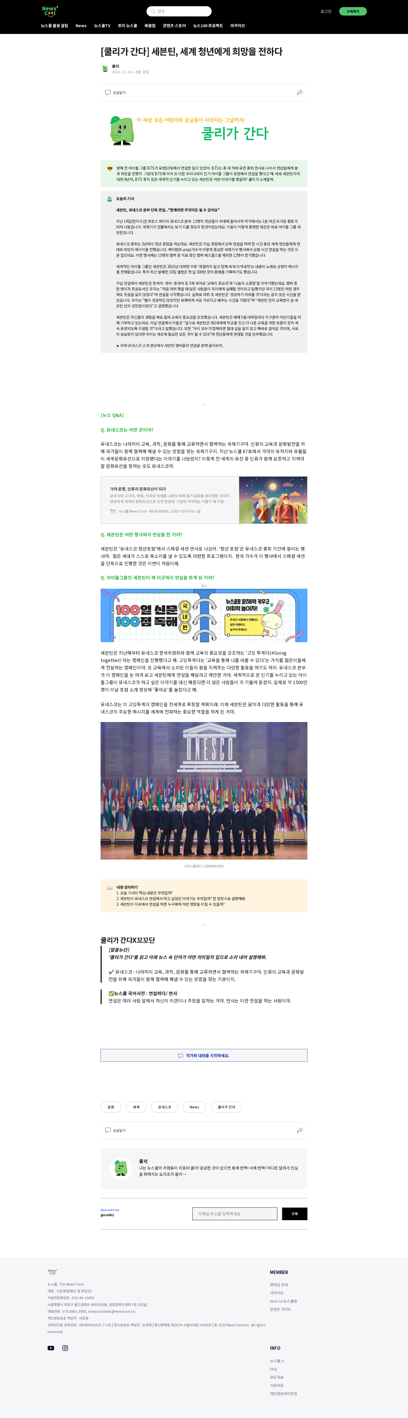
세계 (136, 1106)
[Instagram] (65, 1349)
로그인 (326, 11)
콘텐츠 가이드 (280, 1309)
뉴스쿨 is (277, 1361)
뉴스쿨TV (102, 25)
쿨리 (143, 1161)
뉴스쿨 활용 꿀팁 (54, 25)
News (81, 25)
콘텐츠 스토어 (174, 25)
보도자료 (277, 1377)
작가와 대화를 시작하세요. (204, 1055)
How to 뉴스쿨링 (283, 1301)
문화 (111, 1106)
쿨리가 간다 (226, 1106)
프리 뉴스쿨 (127, 25)
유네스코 (164, 1106)
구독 (295, 1213)
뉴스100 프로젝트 (208, 25)
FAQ (273, 1369)
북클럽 (150, 25)
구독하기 (353, 11)
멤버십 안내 (279, 1284)
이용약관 (277, 1385)
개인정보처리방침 (283, 1393)
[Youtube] (51, 1348)
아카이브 (237, 25)
